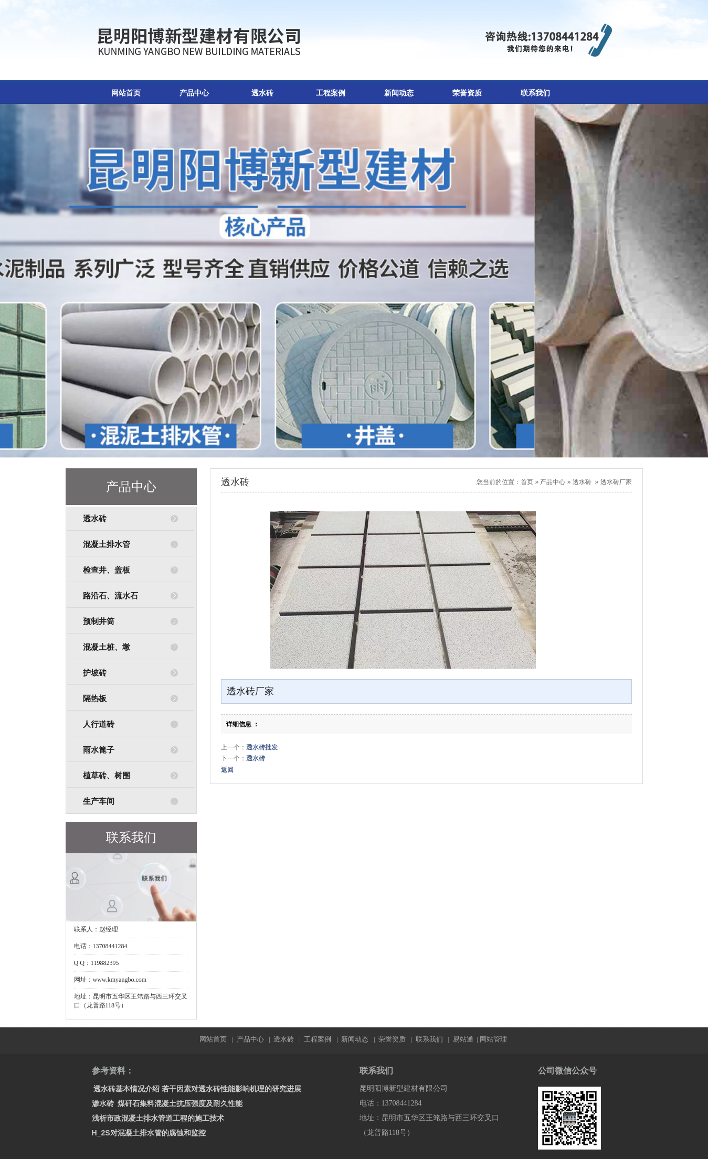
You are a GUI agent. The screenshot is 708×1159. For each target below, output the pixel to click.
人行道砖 (98, 724)
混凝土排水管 (106, 544)
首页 (527, 482)
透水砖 (262, 93)
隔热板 (95, 698)
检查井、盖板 (106, 570)
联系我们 (535, 93)
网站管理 (493, 1039)
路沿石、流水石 (110, 596)
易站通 (466, 1039)
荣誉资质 (467, 93)
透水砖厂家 (616, 482)
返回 (227, 770)
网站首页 (126, 93)
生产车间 (98, 801)
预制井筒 (98, 621)
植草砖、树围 (106, 775)
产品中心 (194, 93)
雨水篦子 (98, 750)
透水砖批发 (262, 747)
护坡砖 (95, 673)
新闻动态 (399, 93)
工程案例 (330, 93)
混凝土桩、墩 (106, 647)
